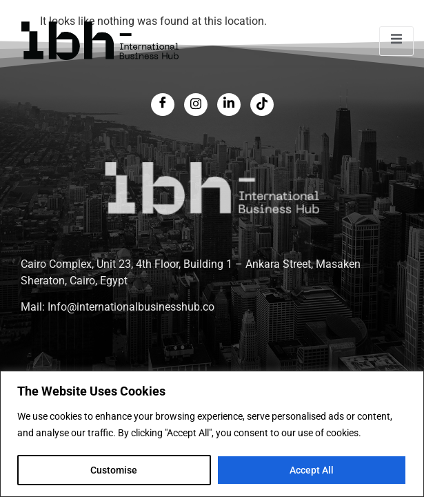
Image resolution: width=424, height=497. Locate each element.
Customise (113, 470)
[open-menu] (396, 41)
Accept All (312, 470)
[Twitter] (196, 104)
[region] (212, 434)
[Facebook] (162, 104)
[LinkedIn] (229, 104)
